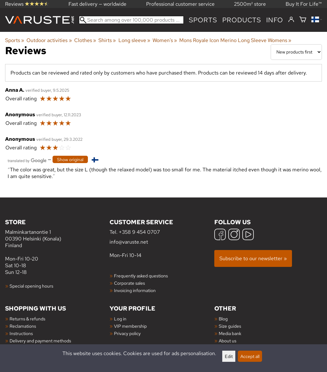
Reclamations (23, 326)
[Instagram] (234, 235)
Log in (120, 319)
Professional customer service (180, 4)
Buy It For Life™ (304, 4)
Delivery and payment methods (40, 341)
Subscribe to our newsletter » (253, 258)
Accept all (249, 356)
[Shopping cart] (302, 20)
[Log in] (291, 20)
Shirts (107, 40)
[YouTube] (248, 235)
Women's (165, 40)
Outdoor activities (49, 40)
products (241, 20)
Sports (203, 20)
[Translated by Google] (27, 160)
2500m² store (250, 4)
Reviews (27, 4)
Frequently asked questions (141, 276)
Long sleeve (134, 40)
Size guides (230, 326)
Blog (223, 319)
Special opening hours (31, 286)
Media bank (230, 333)
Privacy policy (127, 333)
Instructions (21, 333)
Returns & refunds (27, 319)
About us (227, 341)
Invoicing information (135, 290)
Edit (229, 356)
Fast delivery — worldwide (97, 4)
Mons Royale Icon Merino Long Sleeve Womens (235, 40)
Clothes (85, 40)
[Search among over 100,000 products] (131, 20)
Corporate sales (129, 283)
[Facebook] (220, 235)
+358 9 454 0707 (139, 232)
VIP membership (130, 326)
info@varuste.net (129, 242)
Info (274, 20)
